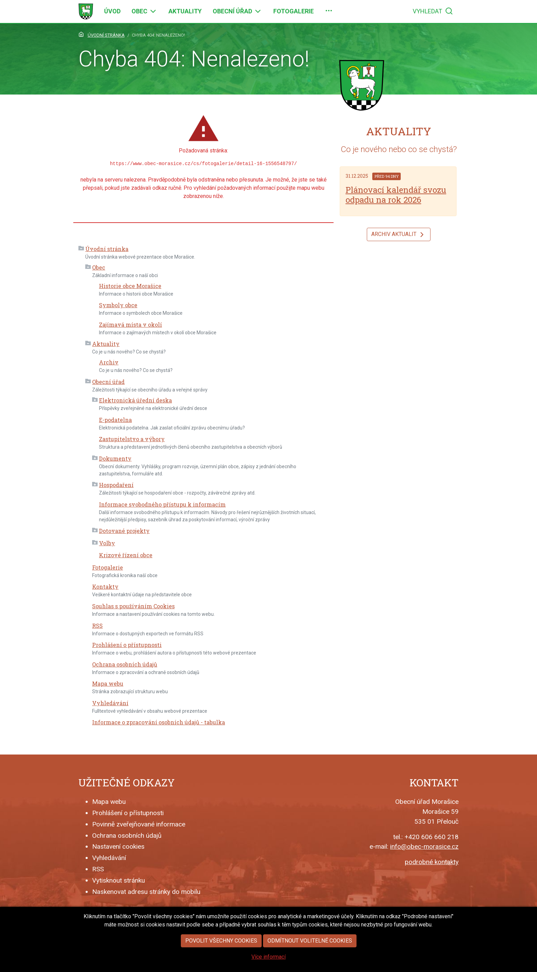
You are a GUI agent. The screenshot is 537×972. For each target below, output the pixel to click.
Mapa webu (107, 683)
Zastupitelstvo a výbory (132, 439)
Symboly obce (118, 305)
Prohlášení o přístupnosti (127, 644)
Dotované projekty (124, 530)
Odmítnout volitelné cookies (309, 952)
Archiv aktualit (398, 234)
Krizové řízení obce (125, 555)
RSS (97, 625)
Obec (98, 267)
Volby (107, 543)
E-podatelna (115, 419)
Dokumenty (115, 458)
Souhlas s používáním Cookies (133, 606)
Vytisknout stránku (118, 880)
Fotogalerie (107, 567)
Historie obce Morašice (130, 285)
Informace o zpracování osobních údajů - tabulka (158, 722)
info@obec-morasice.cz (424, 846)
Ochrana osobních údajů (124, 664)
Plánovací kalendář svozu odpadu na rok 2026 (396, 194)
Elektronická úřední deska (135, 400)
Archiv (108, 362)
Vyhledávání (110, 703)
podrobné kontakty (432, 862)
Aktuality (106, 343)
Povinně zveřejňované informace (138, 824)
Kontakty (105, 586)
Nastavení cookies (118, 846)
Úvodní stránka (106, 248)
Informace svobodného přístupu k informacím (162, 504)
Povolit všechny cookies (221, 952)
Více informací (268, 968)
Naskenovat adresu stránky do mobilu (146, 892)
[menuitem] (112, 11)
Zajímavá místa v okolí (130, 324)
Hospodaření (116, 484)
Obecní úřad (108, 381)
